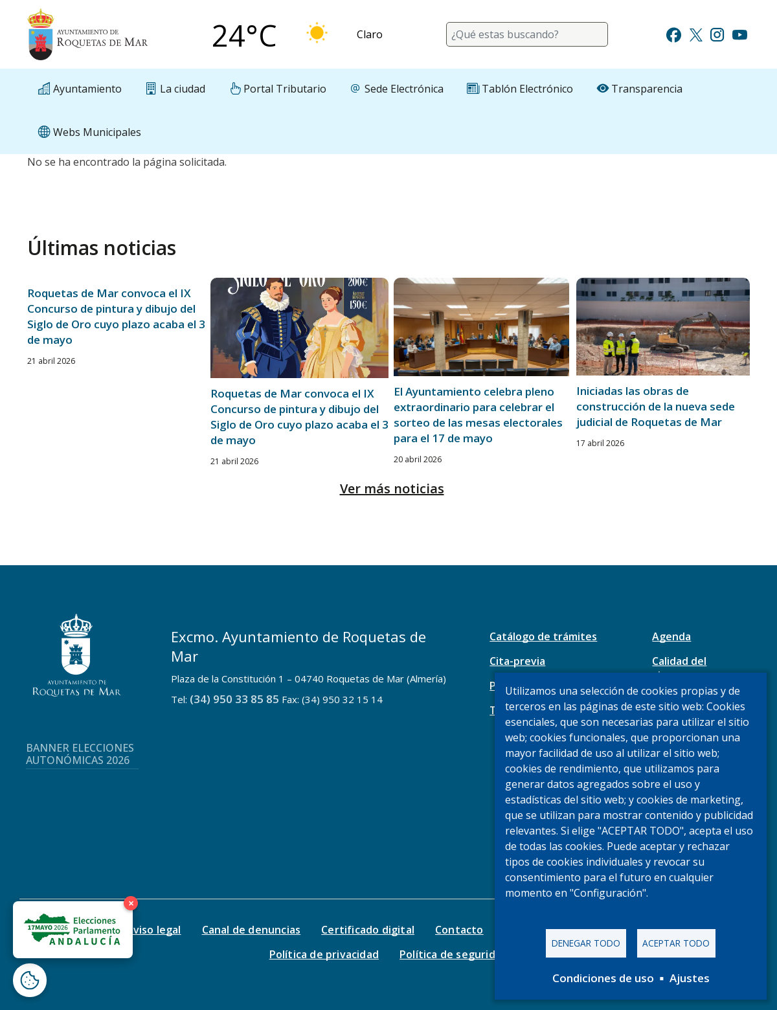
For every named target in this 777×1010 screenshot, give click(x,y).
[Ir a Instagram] (717, 33)
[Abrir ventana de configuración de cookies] (30, 980)
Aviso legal (153, 930)
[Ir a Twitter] (696, 33)
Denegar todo (586, 942)
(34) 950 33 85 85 (234, 698)
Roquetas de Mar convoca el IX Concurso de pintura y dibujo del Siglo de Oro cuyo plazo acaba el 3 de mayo (116, 316)
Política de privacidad (324, 954)
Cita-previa (517, 661)
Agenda (671, 636)
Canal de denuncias (251, 930)
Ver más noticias (392, 488)
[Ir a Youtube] (739, 33)
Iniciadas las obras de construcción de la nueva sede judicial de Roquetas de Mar (655, 406)
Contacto (459, 930)
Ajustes (690, 978)
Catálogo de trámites (543, 636)
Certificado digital (367, 930)
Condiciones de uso (603, 978)
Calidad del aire (679, 668)
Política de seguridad (454, 954)
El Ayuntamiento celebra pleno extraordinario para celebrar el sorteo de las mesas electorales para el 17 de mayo (478, 414)
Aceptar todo (676, 942)
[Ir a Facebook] (673, 33)
